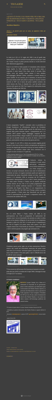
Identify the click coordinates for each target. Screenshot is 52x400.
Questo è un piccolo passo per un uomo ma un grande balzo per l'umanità (21, 351)
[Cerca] (45, 3)
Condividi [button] (8, 347)
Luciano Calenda (19, 349)
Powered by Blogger (26, 396)
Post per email (14, 347)
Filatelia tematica (12, 349)
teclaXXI (17, 4)
